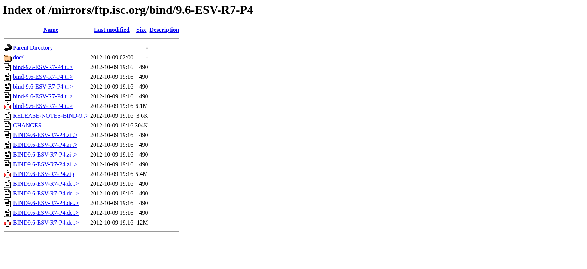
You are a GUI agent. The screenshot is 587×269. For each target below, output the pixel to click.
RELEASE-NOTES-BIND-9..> (51, 115)
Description (164, 30)
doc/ (18, 57)
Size (141, 30)
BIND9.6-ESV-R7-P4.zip (43, 174)
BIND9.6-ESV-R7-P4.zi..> (45, 135)
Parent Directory (33, 47)
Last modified (112, 30)
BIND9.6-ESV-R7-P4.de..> (46, 183)
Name (50, 30)
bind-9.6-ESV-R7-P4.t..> (43, 67)
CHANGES (27, 125)
